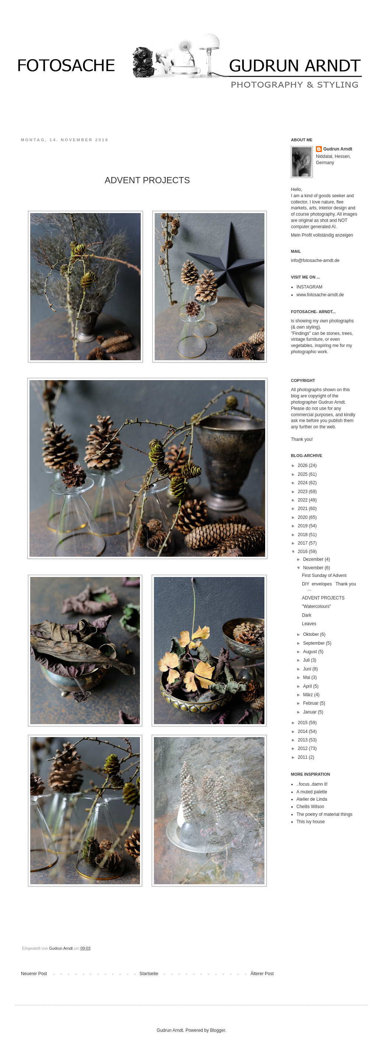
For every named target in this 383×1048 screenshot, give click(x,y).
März (308, 694)
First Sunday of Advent (324, 575)
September (314, 643)
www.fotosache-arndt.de (320, 294)
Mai (307, 677)
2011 (303, 757)
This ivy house (310, 821)
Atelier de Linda (311, 799)
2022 (303, 500)
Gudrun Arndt (337, 149)
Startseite (149, 973)
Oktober (311, 634)
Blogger (217, 1030)
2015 (303, 722)
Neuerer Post (34, 973)
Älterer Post (262, 973)
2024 (303, 482)
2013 (303, 740)
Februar (311, 703)
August (310, 651)
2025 (303, 474)
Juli (307, 660)
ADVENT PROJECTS (327, 598)
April (308, 686)
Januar (310, 712)
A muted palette (311, 791)
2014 (303, 731)
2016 (303, 551)
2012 (303, 748)
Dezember (314, 559)
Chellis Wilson (310, 806)
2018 (303, 534)
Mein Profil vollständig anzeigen (322, 235)
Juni (307, 669)
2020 (303, 517)
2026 (303, 465)
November (314, 567)
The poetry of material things (324, 814)
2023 (303, 491)
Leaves (310, 623)
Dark (306, 615)
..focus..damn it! (312, 784)
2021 (303, 508)
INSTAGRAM (309, 287)
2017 (303, 543)
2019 (303, 525)
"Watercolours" (316, 606)
